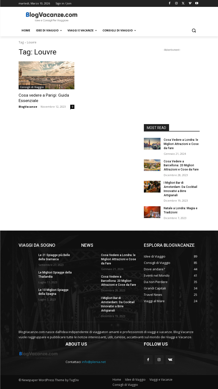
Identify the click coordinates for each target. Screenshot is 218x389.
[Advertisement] (142, 16)
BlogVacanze (28, 106)
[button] (194, 30)
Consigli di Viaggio (32, 87)
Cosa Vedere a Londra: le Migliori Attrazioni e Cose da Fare (181, 144)
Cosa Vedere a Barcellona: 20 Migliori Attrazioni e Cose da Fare (181, 165)
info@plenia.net (94, 361)
